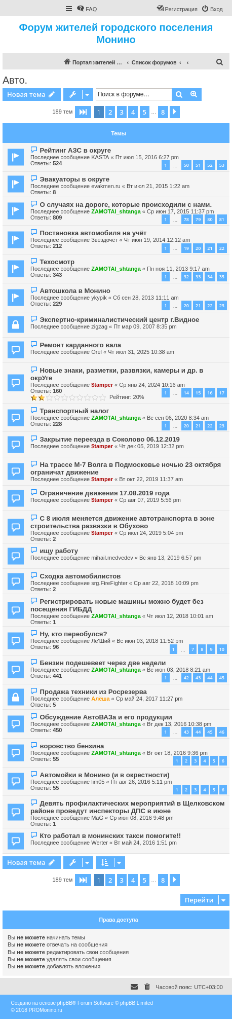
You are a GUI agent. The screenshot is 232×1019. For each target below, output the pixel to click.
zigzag (99, 326)
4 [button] (133, 112)
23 (221, 305)
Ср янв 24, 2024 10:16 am (152, 385)
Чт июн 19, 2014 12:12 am (157, 240)
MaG (97, 818)
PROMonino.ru (45, 1010)
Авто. (15, 80)
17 (221, 392)
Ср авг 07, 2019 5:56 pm (150, 500)
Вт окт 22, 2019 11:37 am (151, 479)
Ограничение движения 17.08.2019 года (104, 493)
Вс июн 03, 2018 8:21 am (178, 670)
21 (209, 248)
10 (221, 649)
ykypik (99, 298)
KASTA (100, 157)
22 (221, 248)
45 (221, 677)
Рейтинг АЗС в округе (75, 150)
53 (221, 165)
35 (221, 276)
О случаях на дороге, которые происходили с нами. (126, 204)
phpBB (64, 1003)
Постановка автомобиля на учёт (93, 233)
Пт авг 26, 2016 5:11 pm (141, 782)
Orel (96, 352)
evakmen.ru (105, 186)
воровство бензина (72, 746)
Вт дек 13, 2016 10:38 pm (179, 724)
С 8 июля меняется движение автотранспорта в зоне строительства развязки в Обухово (122, 522)
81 (221, 219)
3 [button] (122, 112)
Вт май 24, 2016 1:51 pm (145, 843)
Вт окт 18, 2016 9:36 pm (177, 753)
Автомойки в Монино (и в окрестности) (104, 775)
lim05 (97, 782)
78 (186, 219)
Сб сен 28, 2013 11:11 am (146, 298)
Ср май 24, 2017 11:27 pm (149, 699)
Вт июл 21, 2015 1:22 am (158, 186)
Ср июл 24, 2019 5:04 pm (151, 533)
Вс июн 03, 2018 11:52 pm (150, 641)
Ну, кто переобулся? (73, 634)
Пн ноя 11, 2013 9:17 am (178, 269)
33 (198, 276)
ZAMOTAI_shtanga (116, 211)
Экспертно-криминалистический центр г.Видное (119, 319)
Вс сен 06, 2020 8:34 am (178, 418)
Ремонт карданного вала (80, 345)
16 (209, 392)
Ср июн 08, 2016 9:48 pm (141, 818)
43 (198, 677)
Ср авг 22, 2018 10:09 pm (166, 583)
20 (198, 248)
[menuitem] (86, 9)
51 (198, 165)
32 (186, 276)
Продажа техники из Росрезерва (93, 692)
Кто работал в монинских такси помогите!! (110, 836)
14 (186, 392)
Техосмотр (57, 262)
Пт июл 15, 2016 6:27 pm (147, 157)
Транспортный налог (74, 411)
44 (209, 677)
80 (209, 219)
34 (209, 276)
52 (209, 165)
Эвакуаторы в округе (74, 179)
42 (186, 677)
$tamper (102, 385)
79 (198, 219)
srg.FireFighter (109, 583)
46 (221, 732)
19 (186, 248)
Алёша (100, 699)
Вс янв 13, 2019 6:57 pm (170, 558)
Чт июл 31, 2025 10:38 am (141, 352)
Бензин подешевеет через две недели (103, 663)
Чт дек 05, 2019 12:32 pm (151, 446)
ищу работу (59, 551)
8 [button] (163, 112)
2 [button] (110, 112)
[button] (83, 112)
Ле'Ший (100, 641)
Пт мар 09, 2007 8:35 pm (144, 326)
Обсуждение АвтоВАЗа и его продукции (106, 717)
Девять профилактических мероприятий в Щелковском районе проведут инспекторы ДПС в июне (127, 807)
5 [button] (144, 112)
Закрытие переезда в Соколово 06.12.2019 (109, 439)
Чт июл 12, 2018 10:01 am (180, 616)
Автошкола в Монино (75, 291)
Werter (99, 843)
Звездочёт (104, 240)
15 (198, 392)
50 (186, 165)
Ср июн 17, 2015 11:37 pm (180, 211)
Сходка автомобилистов (80, 576)
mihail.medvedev (112, 558)
